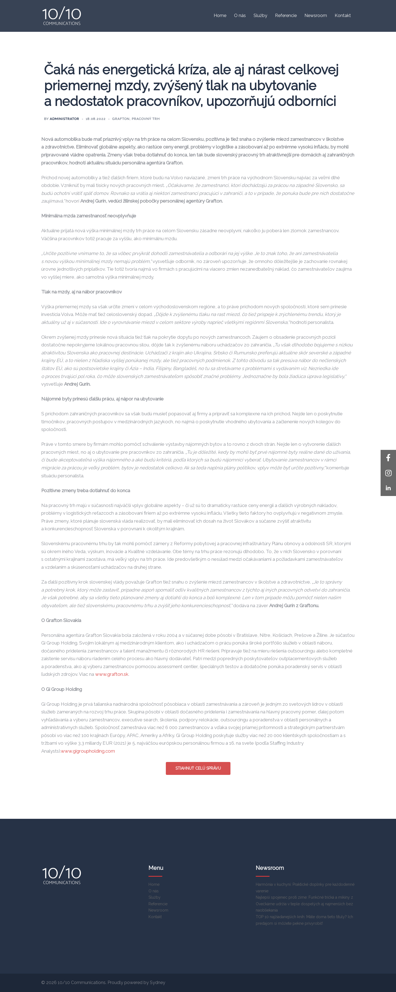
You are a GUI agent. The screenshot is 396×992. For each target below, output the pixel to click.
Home (220, 15)
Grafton (121, 119)
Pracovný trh (146, 119)
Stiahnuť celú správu (198, 768)
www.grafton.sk (111, 674)
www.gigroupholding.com (88, 751)
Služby (260, 15)
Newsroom (315, 15)
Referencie (286, 15)
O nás (240, 15)
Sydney (157, 982)
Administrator (64, 119)
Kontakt (343, 15)
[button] (388, 488)
